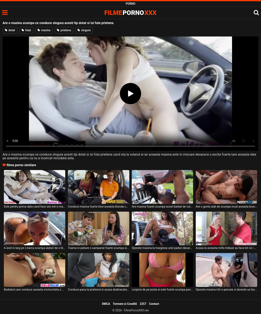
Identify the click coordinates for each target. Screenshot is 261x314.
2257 (143, 303)
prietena (64, 30)
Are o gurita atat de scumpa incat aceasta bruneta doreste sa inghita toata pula (226, 206)
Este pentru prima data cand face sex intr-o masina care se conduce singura (34, 206)
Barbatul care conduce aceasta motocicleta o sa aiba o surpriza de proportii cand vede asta (34, 289)
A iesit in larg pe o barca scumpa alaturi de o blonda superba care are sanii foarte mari (34, 248)
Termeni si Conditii (125, 303)
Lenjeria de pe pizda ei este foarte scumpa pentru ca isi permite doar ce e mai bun (162, 289)
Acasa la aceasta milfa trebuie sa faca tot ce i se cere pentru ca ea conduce (226, 248)
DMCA (106, 303)
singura (84, 30)
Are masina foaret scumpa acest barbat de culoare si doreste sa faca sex (162, 206)
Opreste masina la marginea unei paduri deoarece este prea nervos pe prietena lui (162, 248)
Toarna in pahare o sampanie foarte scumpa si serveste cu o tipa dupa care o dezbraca (98, 248)
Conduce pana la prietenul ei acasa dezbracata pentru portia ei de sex (98, 289)
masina (44, 30)
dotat (10, 30)
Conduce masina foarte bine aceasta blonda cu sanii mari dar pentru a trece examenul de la (98, 206)
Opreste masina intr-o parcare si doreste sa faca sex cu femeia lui (226, 289)
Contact (154, 303)
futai (26, 30)
